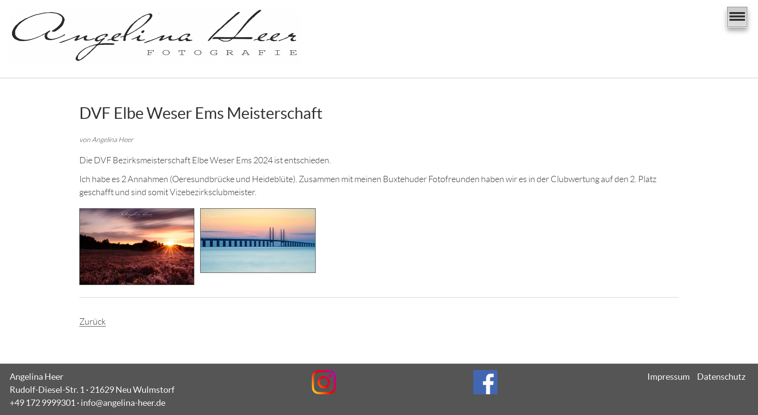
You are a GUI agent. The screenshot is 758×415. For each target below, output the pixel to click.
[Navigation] (737, 17)
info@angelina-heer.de (123, 403)
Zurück (92, 322)
